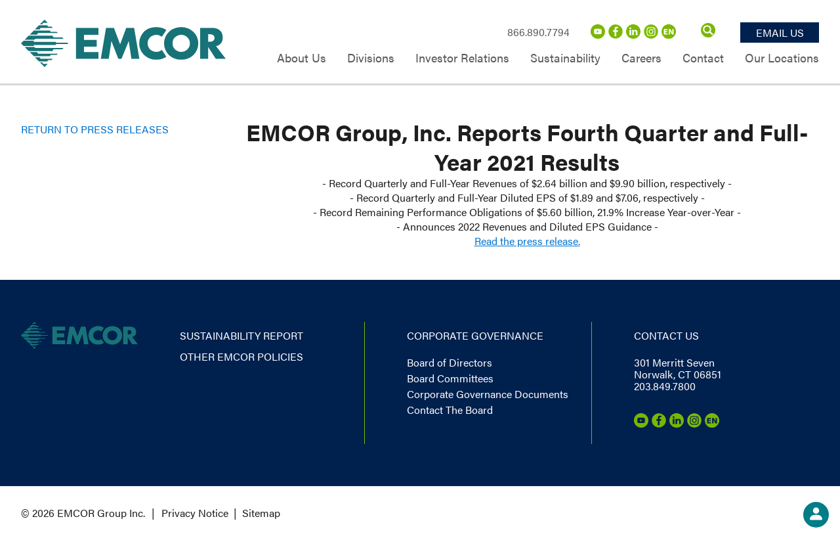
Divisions (370, 59)
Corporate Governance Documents (487, 393)
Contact (703, 59)
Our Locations (782, 59)
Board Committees (450, 378)
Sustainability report (241, 335)
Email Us (780, 32)
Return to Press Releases (95, 129)
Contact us (666, 335)
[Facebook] (615, 34)
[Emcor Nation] (669, 34)
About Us (301, 59)
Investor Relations (462, 59)
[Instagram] (651, 34)
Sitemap (261, 512)
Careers (641, 59)
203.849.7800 (665, 386)
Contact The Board (450, 409)
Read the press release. (527, 240)
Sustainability (565, 59)
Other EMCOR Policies (241, 356)
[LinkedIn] (633, 34)
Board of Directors (449, 362)
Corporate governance (475, 335)
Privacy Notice (194, 512)
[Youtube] (598, 34)
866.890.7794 (538, 31)
